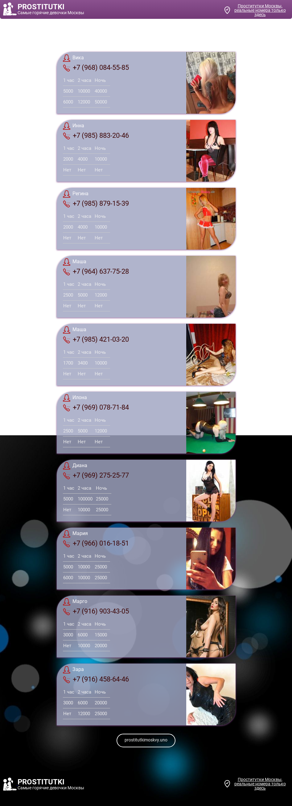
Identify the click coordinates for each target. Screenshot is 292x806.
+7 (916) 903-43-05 (96, 611)
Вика (73, 58)
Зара (73, 669)
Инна (73, 126)
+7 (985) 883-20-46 (96, 136)
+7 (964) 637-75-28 (96, 272)
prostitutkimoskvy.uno (146, 739)
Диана (75, 466)
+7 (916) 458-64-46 (96, 679)
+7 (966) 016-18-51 (96, 543)
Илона (75, 398)
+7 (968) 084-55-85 (96, 68)
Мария (75, 534)
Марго (75, 602)
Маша (74, 262)
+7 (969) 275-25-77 (96, 475)
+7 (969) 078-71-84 (96, 407)
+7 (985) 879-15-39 (96, 204)
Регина (75, 194)
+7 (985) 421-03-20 (96, 339)
